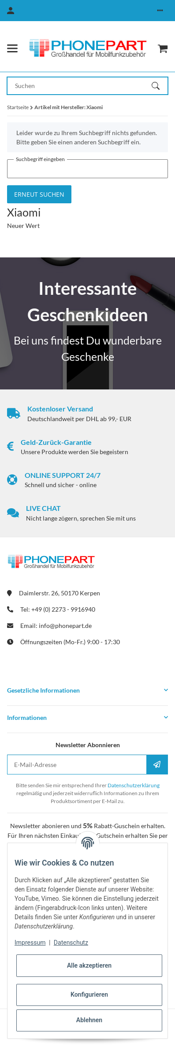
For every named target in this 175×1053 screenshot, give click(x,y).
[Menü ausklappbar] (12, 48)
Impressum (30, 942)
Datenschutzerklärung (134, 785)
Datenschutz (71, 942)
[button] (160, 10)
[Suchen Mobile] (79, 85)
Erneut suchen (39, 194)
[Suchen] (160, 86)
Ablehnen (89, 1020)
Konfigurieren (89, 994)
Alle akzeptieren (89, 965)
